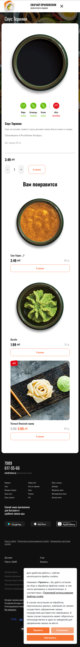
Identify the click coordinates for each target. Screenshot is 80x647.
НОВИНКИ (7, 482)
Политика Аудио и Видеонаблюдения (19, 580)
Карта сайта (10, 541)
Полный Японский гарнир (22, 423)
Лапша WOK (32, 482)
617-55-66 (12, 468)
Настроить (50, 637)
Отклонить (62, 630)
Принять (38, 630)
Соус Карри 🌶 (18, 255)
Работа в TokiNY (11, 561)
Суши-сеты (8, 493)
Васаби (14, 339)
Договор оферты (11, 572)
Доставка (8, 557)
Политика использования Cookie (33, 541)
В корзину (37, 169)
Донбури (55, 486)
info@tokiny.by (10, 472)
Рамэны (31, 493)
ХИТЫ (6, 486)
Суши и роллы (9, 497)
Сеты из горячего (33, 486)
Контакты (44, 561)
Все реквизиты (10, 609)
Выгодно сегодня (10, 490)
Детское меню (57, 497)
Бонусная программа (13, 576)
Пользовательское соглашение (17, 584)
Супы (30, 490)
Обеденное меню (57, 490)
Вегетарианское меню (59, 493)
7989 (8, 463)
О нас (42, 557)
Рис (29, 497)
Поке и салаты (57, 482)
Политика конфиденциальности (17, 588)
